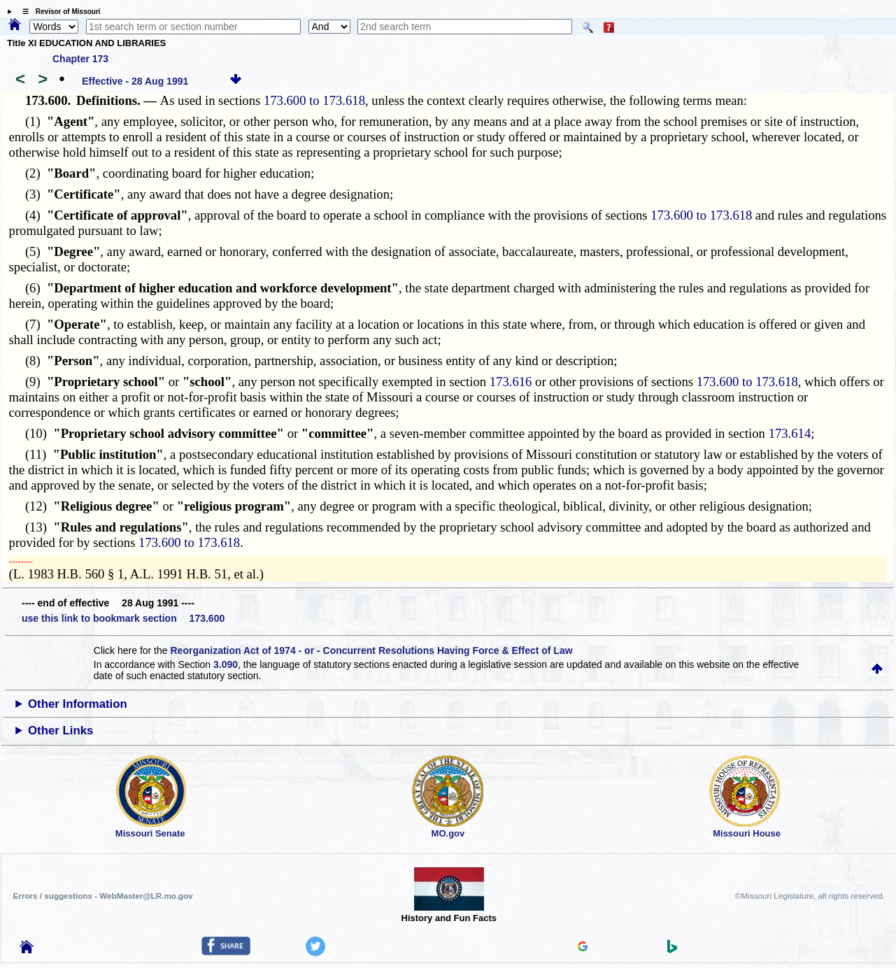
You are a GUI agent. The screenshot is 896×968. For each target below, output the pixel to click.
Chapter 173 (80, 58)
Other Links (60, 730)
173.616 (511, 381)
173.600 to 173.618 (314, 100)
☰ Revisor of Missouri (58, 11)
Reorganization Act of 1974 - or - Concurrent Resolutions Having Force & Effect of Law (371, 650)
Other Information (77, 704)
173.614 (790, 433)
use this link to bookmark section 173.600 (123, 618)
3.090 (225, 664)
